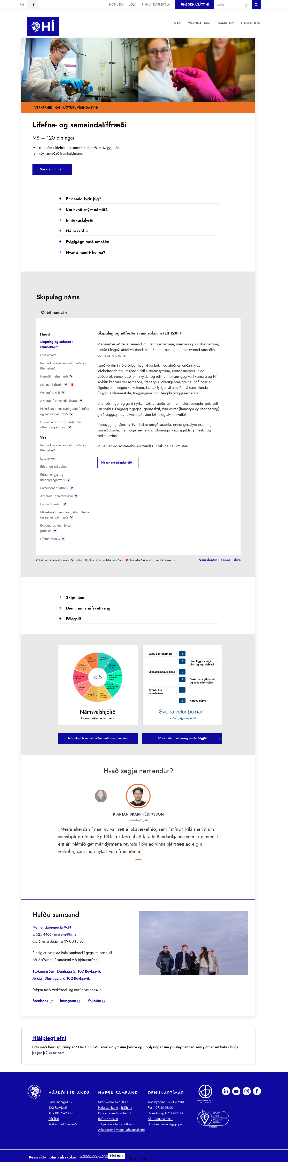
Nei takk (116, 1156)
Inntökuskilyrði (75, 220)
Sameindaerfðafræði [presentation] (57, 488)
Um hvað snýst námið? (83, 210)
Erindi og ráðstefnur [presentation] (54, 466)
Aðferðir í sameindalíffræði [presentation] (61, 400)
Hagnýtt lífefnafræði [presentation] (56, 376)
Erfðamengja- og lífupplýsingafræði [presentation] (55, 477)
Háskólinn (250, 23)
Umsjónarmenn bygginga (165, 1124)
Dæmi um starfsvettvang (84, 608)
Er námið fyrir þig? (79, 199)
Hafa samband (108, 1107)
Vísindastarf (199, 23)
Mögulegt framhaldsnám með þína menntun (98, 738)
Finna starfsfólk (155, 4)
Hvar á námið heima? (81, 253)
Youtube (94, 1001)
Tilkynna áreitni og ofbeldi (116, 1124)
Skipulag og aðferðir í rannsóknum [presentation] (56, 344)
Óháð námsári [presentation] (54, 312)
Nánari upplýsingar (94, 1156)
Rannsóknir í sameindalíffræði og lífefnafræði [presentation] (63, 366)
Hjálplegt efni (49, 1038)
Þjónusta (116, 4)
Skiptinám (71, 598)
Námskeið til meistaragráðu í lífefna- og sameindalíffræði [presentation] (65, 411)
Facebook (40, 1001)
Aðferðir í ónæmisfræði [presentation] (59, 496)
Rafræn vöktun (108, 1118)
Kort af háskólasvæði (62, 1124)
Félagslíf (69, 619)
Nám (178, 23)
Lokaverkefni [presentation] (48, 355)
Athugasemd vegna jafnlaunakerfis (121, 1130)
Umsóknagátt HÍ (195, 4)
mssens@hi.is (65, 934)
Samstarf (226, 23)
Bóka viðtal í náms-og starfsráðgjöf (182, 738)
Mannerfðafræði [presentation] (57, 384)
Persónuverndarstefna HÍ (114, 1113)
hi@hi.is (126, 1107)
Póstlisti (53, 1118)
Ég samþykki (139, 1159)
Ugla (132, 4)
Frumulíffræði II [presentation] (53, 504)
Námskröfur (73, 231)
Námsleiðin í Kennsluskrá (219, 560)
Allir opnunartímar (160, 1118)
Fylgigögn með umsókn (83, 242)
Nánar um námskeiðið (116, 462)
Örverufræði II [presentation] (52, 392)
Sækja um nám (52, 169)
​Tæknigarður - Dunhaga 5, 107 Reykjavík (66, 971)
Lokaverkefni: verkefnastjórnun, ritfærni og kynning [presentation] (61, 425)
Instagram (68, 1001)
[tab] (54, 313)
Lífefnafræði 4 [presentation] (52, 539)
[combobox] (231, 4)
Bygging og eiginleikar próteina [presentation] (55, 528)
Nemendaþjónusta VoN (51, 927)
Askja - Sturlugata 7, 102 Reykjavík (61, 978)
